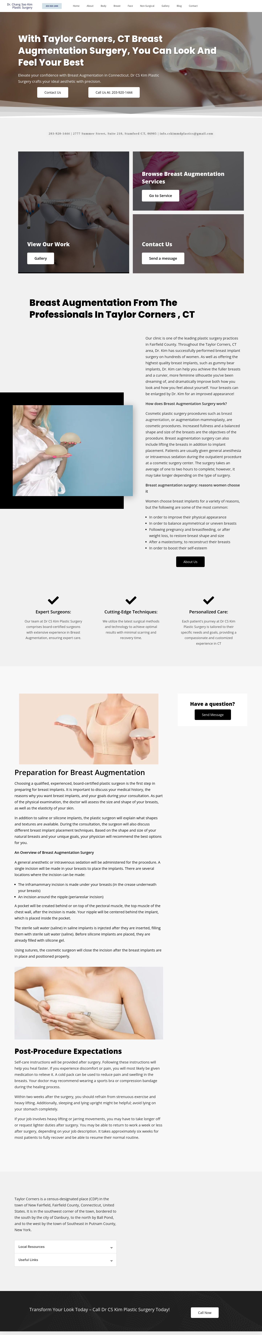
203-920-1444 (59, 133)
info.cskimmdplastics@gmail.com (186, 133)
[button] (65, 1246)
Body (103, 6)
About (90, 6)
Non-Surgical (147, 6)
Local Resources (32, 1247)
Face (130, 6)
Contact (193, 6)
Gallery (165, 6)
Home (76, 6)
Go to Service (160, 195)
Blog (179, 6)
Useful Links (28, 1260)
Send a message (163, 258)
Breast (117, 6)
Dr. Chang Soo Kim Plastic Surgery (19, 6)
